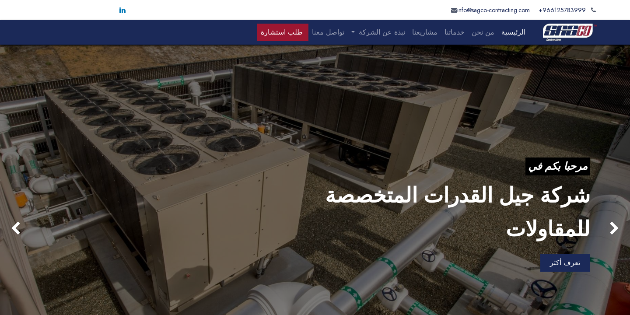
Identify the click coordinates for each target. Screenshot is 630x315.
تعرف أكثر (565, 263)
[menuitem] (513, 32)
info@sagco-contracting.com (493, 10)
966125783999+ (562, 10)
